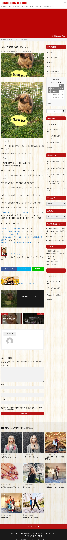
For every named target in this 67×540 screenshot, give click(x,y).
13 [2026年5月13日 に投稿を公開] (56, 92)
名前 (2, 384)
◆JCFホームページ (52, 257)
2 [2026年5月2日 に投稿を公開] (62, 86)
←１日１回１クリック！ (16, 254)
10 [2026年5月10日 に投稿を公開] (49, 92)
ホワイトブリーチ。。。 (30, 457)
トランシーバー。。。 (53, 125)
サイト (3, 399)
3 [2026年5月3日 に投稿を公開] (49, 89)
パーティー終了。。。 (53, 189)
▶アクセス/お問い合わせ (49, 6)
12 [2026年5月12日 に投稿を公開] (54, 92)
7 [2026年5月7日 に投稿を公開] (58, 89)
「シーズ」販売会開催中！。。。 (53, 137)
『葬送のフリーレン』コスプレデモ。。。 (55, 488)
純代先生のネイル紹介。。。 (9, 487)
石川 (48, 164)
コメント (4, 365)
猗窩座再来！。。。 (7, 517)
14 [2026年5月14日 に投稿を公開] (58, 92)
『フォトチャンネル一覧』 (10, 234)
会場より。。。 (51, 148)
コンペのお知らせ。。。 (25, 39)
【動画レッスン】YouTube (10, 228)
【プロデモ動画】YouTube (10, 231)
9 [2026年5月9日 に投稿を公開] (62, 89)
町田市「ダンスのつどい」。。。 (53, 131)
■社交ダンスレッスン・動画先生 (56, 231)
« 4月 (49, 104)
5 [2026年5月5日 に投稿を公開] (53, 89)
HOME (4, 39)
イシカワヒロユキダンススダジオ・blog (39, 535)
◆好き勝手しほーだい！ (53, 251)
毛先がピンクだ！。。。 (8, 457)
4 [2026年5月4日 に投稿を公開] (51, 89)
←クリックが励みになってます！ (31, 283)
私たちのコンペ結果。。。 (55, 143)
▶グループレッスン (15, 6)
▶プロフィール (36, 6)
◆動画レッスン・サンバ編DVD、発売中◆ (16, 243)
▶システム (4, 6)
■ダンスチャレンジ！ (52, 234)
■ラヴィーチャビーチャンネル (55, 241)
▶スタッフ (26, 6)
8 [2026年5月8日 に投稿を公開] (60, 89)
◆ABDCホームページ (52, 265)
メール (3, 391)
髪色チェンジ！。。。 (29, 487)
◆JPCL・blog (50, 259)
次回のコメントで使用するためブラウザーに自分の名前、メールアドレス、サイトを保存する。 (22, 408)
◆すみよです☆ (13, 39)
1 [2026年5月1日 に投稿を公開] (60, 86)
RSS (49, 271)
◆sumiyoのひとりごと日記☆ (55, 254)
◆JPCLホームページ (52, 262)
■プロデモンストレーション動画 (56, 229)
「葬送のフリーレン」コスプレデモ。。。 (55, 458)
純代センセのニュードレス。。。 (33, 517)
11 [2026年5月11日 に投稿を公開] (51, 92)
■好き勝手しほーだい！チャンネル (56, 237)
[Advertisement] (33, 21)
